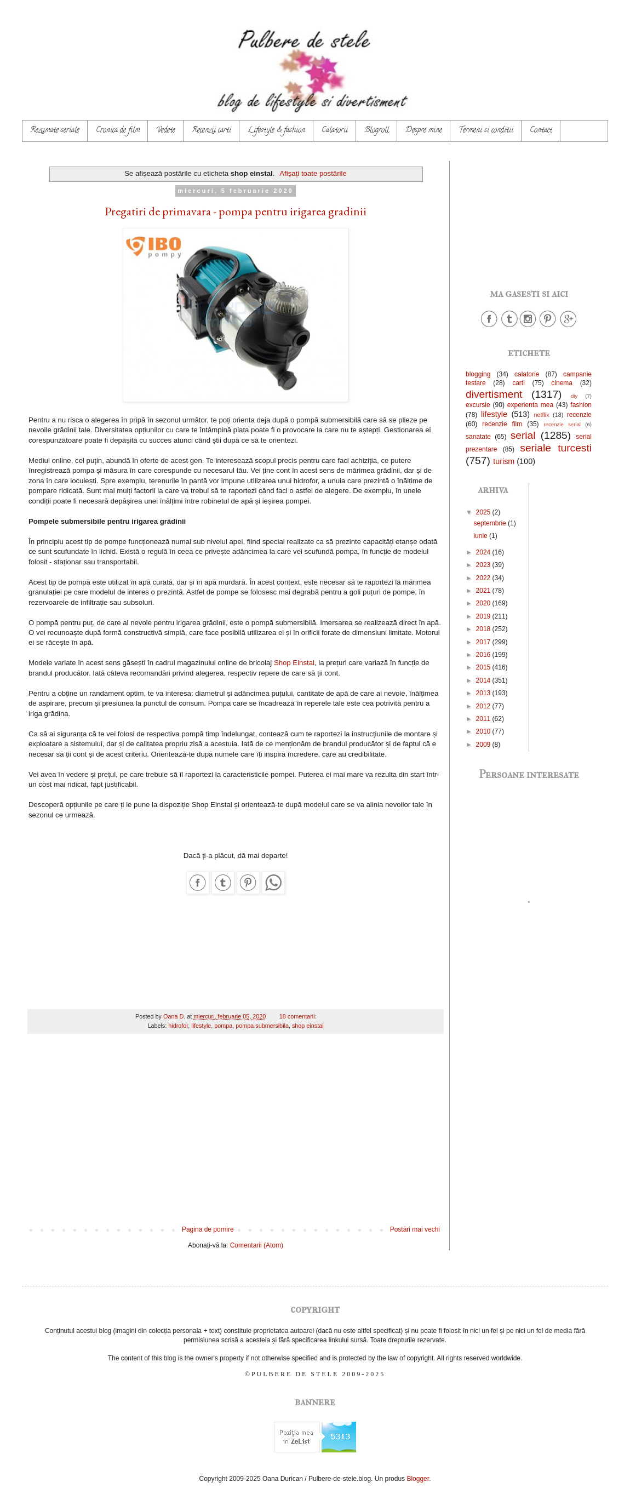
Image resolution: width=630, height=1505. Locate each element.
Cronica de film (118, 130)
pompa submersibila (262, 1025)
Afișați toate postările (312, 173)
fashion (581, 405)
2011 (484, 719)
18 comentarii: (298, 1016)
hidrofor (178, 1025)
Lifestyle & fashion (276, 130)
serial (523, 435)
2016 (484, 655)
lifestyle (201, 1025)
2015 (484, 667)
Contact (541, 130)
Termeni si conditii (486, 130)
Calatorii (335, 130)
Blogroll (376, 130)
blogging (478, 374)
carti (518, 383)
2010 (484, 731)
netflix (541, 414)
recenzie (579, 415)
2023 (484, 565)
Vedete (165, 130)
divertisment (494, 394)
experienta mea (530, 405)
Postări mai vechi (415, 1229)
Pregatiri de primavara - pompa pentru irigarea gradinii (235, 211)
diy (574, 396)
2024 (484, 552)
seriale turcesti (556, 448)
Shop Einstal (294, 663)
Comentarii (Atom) (256, 1245)
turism (503, 461)
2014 (484, 680)
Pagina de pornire (208, 1229)
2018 (484, 629)
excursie (478, 405)
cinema (561, 383)
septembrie (490, 523)
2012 (484, 706)
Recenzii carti (211, 130)
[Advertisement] (236, 1135)
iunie (481, 536)
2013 (484, 693)
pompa (223, 1025)
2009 (484, 744)
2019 (484, 616)
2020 (484, 603)
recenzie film (502, 424)
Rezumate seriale (54, 130)
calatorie (526, 374)
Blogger (417, 1479)
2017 (484, 642)
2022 (484, 578)
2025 (484, 512)
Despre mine (423, 130)
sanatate (478, 436)
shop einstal (308, 1025)
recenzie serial (562, 424)
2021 (484, 590)
